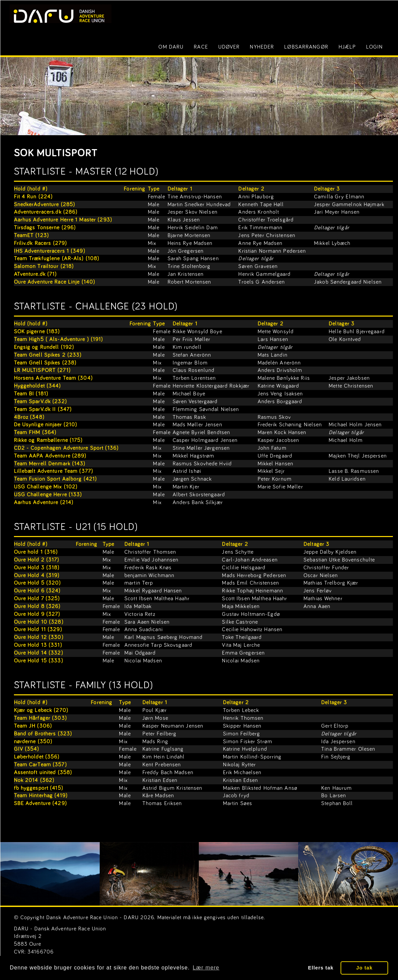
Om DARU (171, 47)
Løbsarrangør (306, 47)
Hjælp (347, 47)
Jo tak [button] (364, 967)
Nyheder (262, 47)
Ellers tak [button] (320, 967)
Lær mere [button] (206, 967)
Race (201, 47)
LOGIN (374, 47)
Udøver (229, 47)
